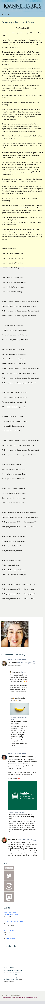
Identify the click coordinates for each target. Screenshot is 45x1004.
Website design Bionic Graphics (11, 997)
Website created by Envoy (30, 997)
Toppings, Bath (9, 930)
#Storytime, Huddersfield (13, 921)
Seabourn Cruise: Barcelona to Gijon (11, 913)
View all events (11, 938)
